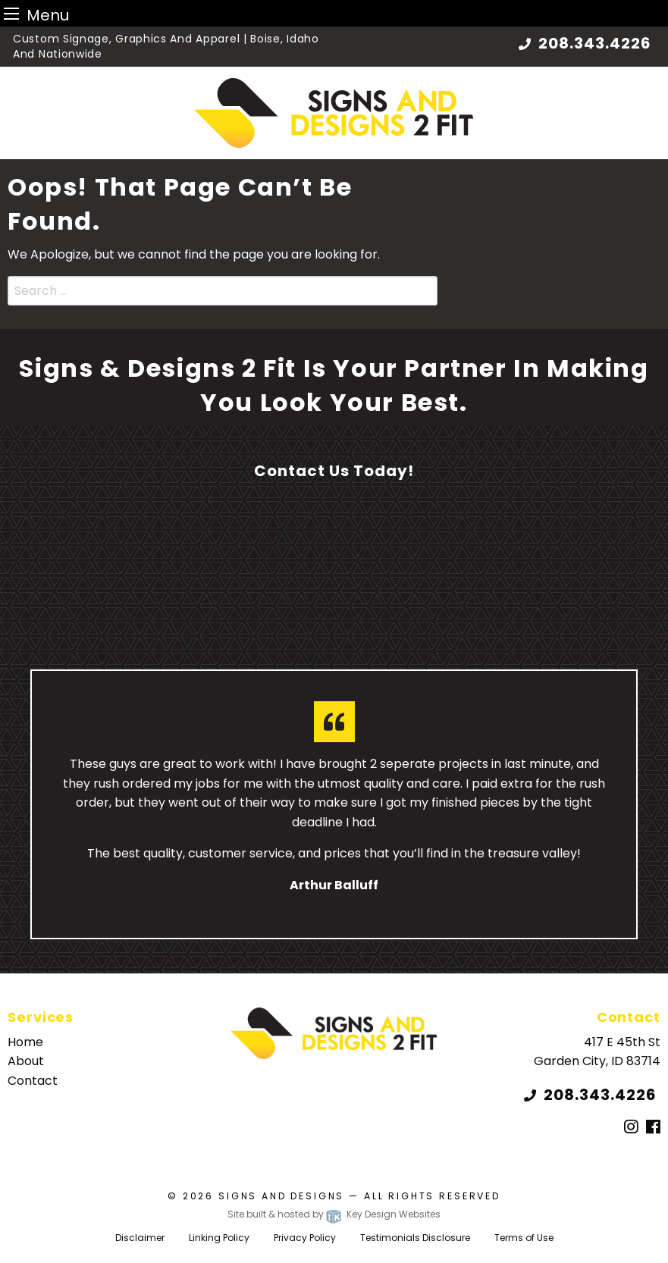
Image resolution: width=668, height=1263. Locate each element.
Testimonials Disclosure (415, 1237)
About (26, 1061)
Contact (33, 1080)
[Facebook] (653, 1127)
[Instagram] (631, 1127)
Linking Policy (219, 1237)
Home (25, 1042)
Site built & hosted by (333, 1214)
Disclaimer (140, 1237)
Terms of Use (524, 1237)
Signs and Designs (281, 1195)
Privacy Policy (305, 1237)
